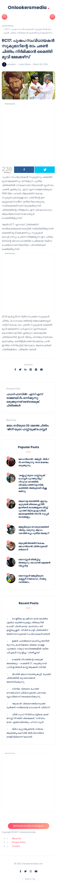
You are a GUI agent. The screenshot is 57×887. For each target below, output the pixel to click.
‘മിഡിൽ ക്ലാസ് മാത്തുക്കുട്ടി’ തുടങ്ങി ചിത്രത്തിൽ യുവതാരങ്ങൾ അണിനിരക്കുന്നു (28, 678)
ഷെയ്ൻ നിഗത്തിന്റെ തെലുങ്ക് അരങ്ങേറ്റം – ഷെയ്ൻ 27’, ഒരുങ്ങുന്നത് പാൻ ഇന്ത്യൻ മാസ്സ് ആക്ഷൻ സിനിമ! (26, 663)
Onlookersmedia (28, 7)
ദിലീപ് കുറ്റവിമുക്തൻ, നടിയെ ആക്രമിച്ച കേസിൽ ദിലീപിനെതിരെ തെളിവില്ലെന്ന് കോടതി (25, 733)
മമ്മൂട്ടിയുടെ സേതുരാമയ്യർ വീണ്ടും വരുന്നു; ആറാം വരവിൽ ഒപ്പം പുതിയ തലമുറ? (34, 530)
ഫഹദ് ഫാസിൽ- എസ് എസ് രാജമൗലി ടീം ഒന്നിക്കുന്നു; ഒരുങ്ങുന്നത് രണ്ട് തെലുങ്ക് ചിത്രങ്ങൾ (24, 399)
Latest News (25, 64)
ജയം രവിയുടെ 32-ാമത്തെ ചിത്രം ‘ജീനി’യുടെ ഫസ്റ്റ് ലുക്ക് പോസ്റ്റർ (27, 427)
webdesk (11, 64)
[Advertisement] (28, 133)
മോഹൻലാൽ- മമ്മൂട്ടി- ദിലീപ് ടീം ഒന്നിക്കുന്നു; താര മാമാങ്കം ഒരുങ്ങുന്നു (33, 462)
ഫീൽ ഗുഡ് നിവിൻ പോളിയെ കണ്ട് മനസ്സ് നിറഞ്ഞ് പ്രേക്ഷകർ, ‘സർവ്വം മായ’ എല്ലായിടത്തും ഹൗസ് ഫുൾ (27, 718)
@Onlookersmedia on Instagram (28, 826)
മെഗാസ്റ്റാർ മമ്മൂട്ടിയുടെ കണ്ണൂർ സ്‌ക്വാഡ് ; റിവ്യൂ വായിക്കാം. (32, 579)
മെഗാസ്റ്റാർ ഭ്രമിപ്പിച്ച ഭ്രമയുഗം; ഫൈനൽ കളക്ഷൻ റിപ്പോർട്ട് (34, 562)
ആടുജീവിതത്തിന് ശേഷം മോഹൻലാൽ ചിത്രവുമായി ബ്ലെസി (32, 546)
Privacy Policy (18, 842)
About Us (16, 838)
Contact (16, 846)
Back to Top (28, 879)
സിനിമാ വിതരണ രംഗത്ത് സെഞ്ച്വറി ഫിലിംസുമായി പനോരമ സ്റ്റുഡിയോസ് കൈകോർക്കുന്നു (26, 693)
